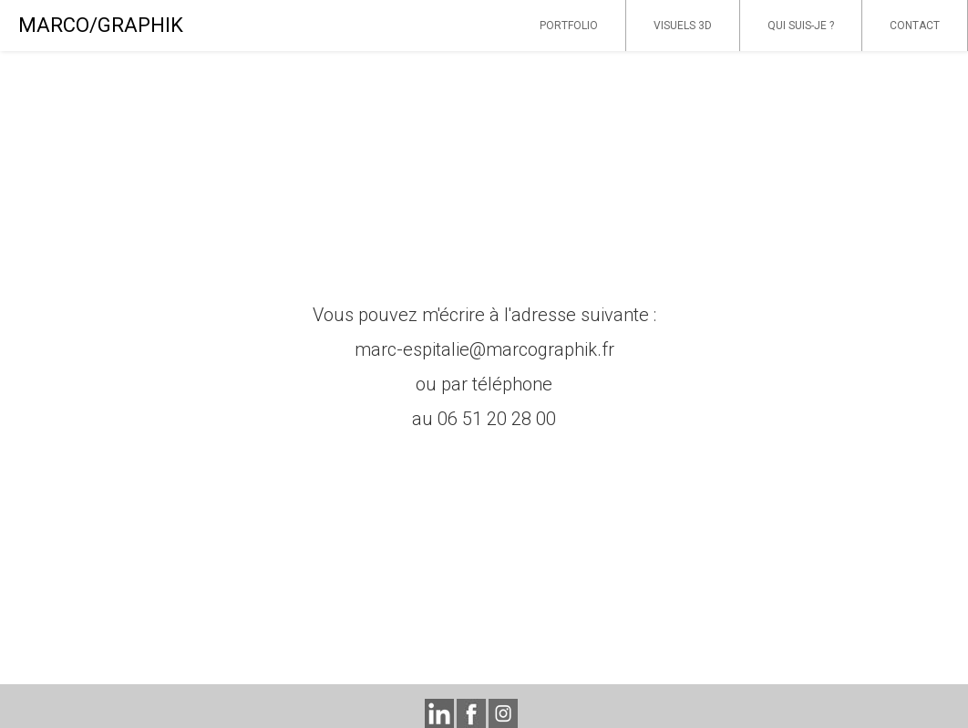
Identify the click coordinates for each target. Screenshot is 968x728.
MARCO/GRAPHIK (100, 25)
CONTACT (915, 25)
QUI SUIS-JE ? (800, 25)
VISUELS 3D (683, 25)
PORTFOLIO (569, 25)
